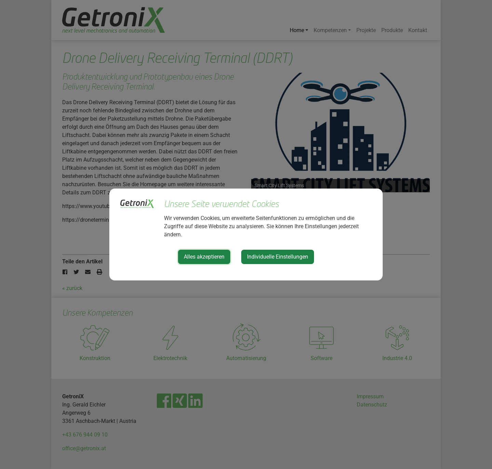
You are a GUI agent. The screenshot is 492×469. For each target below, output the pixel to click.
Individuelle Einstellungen (277, 256)
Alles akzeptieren (204, 256)
